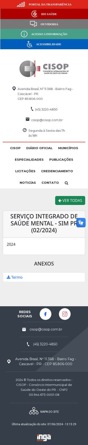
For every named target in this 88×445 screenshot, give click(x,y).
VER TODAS (70, 200)
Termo (15, 277)
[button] (15, 148)
